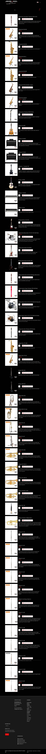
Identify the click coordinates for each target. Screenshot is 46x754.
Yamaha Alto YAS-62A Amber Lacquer (25, 84)
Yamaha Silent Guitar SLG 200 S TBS (25, 260)
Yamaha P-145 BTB (22, 192)
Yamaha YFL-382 (21, 640)
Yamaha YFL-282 (21, 612)
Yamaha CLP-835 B (22, 138)
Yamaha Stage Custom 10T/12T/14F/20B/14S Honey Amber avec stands (28, 315)
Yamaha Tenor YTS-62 (22, 355)
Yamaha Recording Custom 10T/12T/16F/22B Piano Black (28, 233)
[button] (19, 19)
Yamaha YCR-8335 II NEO (23, 490)
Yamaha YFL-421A (21, 655)
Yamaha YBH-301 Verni (22, 409)
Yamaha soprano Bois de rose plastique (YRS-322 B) (28, 274)
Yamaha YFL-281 (21, 545)
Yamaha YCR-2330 (21, 449)
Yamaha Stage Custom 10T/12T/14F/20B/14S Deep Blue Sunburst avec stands (29, 302)
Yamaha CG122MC (21, 125)
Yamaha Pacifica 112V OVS (23, 220)
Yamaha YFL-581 (21, 681)
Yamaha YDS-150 (21, 505)
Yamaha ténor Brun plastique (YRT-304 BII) (26, 329)
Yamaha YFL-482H (21, 669)
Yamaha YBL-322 (21, 422)
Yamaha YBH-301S (22, 395)
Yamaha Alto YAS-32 (22, 56)
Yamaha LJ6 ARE (21, 179)
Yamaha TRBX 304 (21, 370)
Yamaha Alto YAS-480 (22, 71)
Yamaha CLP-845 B (22, 152)
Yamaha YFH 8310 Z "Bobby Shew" (25, 517)
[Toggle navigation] (40, 2)
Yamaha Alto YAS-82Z (22, 97)
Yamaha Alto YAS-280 (22, 29)
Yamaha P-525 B (21, 207)
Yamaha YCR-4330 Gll (22, 477)
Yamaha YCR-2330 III (22, 464)
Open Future (35, 750)
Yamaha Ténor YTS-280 (22, 343)
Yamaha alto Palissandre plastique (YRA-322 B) (27, 16)
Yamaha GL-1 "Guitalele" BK (23, 166)
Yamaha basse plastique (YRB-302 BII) (26, 112)
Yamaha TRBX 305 (21, 383)
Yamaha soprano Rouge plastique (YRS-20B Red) (28, 288)
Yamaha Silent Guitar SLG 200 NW (24, 247)
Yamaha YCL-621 (21, 436)
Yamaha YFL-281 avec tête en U (24, 599)
